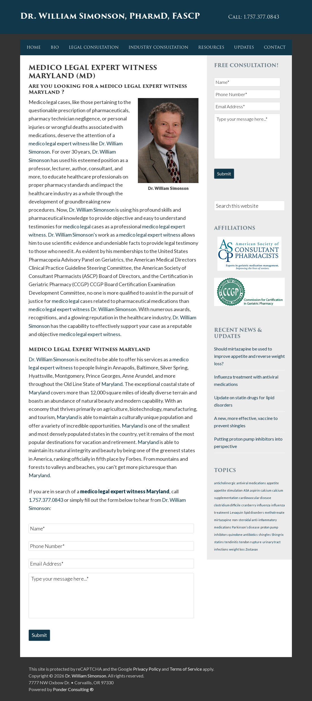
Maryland (112, 384)
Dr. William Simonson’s (72, 234)
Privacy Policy (147, 668)
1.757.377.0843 (46, 500)
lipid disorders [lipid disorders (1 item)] (254, 512)
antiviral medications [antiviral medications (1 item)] (251, 483)
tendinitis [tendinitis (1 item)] (231, 541)
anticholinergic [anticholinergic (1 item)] (225, 483)
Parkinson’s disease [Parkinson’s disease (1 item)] (246, 527)
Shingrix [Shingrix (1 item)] (277, 534)
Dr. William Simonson (92, 210)
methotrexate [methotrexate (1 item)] (275, 512)
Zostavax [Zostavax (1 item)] (251, 549)
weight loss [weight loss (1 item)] (237, 549)
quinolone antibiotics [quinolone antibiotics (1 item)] (243, 534)
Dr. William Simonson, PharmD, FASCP (111, 16)
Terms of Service (186, 668)
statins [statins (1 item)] (219, 541)
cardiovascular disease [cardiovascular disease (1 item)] (255, 497)
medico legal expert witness (59, 143)
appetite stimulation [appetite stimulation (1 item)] (228, 490)
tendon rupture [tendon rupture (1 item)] (250, 541)
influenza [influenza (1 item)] (263, 505)
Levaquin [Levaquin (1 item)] (236, 512)
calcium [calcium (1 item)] (266, 490)
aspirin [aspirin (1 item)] (255, 490)
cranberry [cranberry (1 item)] (249, 505)
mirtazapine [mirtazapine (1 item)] (222, 519)
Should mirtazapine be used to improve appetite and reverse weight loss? (249, 355)
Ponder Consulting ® (73, 689)
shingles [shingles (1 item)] (264, 534)
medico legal (77, 226)
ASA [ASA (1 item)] (246, 490)
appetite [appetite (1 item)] (273, 483)
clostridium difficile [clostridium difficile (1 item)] (227, 505)
